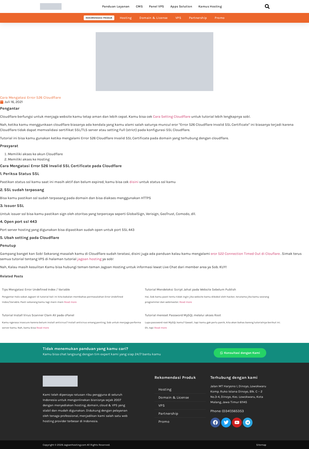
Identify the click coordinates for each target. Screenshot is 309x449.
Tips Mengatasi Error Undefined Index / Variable (36, 289)
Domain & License (153, 18)
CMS (139, 6)
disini (133, 182)
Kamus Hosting (210, 6)
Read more (70, 302)
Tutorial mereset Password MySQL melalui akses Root (183, 315)
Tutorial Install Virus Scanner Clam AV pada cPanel (38, 315)
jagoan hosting (89, 259)
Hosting (126, 18)
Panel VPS (156, 6)
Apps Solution (181, 6)
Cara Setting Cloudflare (171, 116)
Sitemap (261, 444)
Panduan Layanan (116, 6)
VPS (178, 18)
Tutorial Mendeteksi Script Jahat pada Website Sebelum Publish (190, 289)
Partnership (198, 18)
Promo (219, 18)
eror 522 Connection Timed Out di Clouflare (245, 253)
